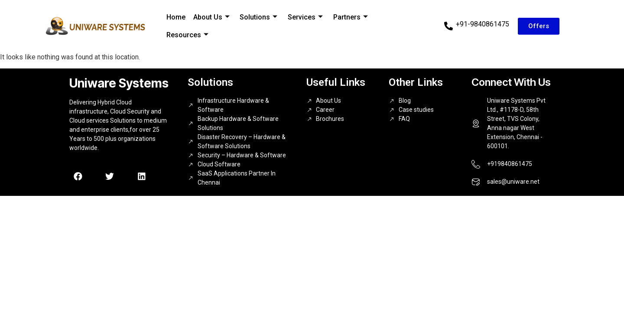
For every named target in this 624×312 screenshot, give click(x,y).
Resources (187, 34)
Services (302, 17)
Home (175, 17)
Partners (347, 17)
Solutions (257, 17)
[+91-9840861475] (448, 26)
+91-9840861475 (482, 24)
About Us (210, 17)
